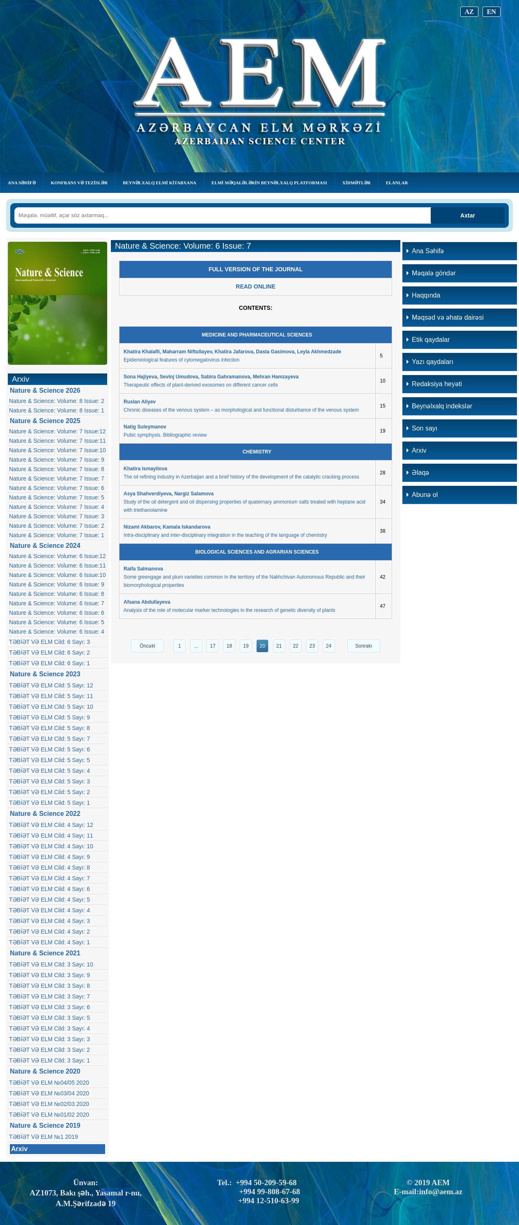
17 (212, 646)
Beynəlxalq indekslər (439, 406)
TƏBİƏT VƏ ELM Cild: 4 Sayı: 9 (49, 857)
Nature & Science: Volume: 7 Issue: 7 (56, 478)
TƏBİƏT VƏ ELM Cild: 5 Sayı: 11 (51, 696)
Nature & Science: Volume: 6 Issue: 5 (56, 622)
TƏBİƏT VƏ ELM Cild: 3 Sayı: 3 (49, 1039)
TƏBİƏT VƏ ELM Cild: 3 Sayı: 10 (51, 964)
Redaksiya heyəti (434, 383)
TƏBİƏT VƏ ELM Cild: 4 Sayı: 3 (49, 921)
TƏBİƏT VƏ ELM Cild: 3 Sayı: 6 (49, 1007)
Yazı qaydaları (429, 361)
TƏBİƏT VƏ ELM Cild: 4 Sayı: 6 (49, 889)
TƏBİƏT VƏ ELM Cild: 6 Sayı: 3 (49, 642)
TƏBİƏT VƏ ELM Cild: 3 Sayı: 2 (49, 1049)
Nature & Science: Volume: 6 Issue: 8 (56, 594)
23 (312, 646)
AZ (469, 11)
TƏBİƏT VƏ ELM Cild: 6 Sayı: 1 (49, 663)
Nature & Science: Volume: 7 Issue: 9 (56, 459)
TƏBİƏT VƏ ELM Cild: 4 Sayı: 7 (49, 878)
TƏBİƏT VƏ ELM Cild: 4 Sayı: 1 (49, 942)
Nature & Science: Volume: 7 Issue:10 (57, 450)
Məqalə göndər (431, 273)
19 (245, 646)
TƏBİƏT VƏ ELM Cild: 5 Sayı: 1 (49, 802)
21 (279, 646)
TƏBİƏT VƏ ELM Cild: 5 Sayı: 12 (51, 685)
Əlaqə (417, 472)
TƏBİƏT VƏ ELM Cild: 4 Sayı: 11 (51, 835)
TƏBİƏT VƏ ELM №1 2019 (43, 1136)
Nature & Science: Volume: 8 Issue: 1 (56, 410)
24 (328, 646)
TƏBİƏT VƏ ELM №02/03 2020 (49, 1104)
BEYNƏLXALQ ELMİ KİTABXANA (159, 182)
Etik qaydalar (428, 339)
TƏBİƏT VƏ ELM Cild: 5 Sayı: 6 (49, 749)
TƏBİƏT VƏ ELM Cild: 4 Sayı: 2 (49, 931)
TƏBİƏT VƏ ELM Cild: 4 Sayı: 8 (49, 867)
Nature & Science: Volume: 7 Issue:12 (57, 431)
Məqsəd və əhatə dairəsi (445, 317)
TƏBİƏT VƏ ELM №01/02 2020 (49, 1114)
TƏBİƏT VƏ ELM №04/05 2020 (49, 1082)
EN (491, 11)
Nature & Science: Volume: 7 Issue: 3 (56, 516)
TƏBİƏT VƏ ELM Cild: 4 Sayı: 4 (49, 910)
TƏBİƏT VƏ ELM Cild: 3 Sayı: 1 (49, 1060)
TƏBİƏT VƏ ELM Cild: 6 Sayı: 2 (49, 652)
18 (229, 646)
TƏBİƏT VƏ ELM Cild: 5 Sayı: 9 (49, 717)
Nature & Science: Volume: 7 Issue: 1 (56, 535)
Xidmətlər (356, 182)
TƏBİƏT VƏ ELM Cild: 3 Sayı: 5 (49, 1017)
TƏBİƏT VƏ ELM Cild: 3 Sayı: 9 (49, 975)
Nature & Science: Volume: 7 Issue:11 (57, 440)
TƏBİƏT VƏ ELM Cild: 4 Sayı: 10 (51, 846)
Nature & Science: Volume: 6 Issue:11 (57, 565)
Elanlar (397, 182)
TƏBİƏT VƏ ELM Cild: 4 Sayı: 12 (51, 825)
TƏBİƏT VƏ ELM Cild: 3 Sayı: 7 (49, 996)
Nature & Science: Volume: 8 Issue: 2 (56, 401)
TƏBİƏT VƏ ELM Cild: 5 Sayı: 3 (49, 781)
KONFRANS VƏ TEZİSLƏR (79, 182)
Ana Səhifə (22, 182)
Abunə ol (422, 494)
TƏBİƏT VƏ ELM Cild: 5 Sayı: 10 (51, 706)
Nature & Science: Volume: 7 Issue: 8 (56, 469)
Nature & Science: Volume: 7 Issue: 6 (56, 488)
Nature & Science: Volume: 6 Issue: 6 (56, 612)
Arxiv (19, 1148)
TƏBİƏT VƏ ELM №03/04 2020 (49, 1093)
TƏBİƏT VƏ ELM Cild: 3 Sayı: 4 (49, 1028)
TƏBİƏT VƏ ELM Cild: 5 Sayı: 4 (49, 770)
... (196, 646)
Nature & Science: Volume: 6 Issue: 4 (56, 631)
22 (295, 646)
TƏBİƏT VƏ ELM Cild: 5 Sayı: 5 (49, 760)
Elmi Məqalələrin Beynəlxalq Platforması (269, 182)
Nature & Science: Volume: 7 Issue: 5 (56, 497)
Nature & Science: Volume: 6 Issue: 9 (56, 584)
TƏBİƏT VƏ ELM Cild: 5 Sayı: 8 (49, 728)
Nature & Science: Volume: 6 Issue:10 (57, 575)
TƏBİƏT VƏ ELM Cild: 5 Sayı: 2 (49, 792)
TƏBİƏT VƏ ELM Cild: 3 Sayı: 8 (49, 985)
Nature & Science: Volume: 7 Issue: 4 (56, 507)
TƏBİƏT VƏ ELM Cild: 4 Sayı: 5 (49, 899)
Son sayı (421, 428)
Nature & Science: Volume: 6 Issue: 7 (56, 603)
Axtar (467, 215)
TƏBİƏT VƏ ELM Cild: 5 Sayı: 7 (49, 738)
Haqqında (423, 295)
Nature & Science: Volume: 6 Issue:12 (57, 556)
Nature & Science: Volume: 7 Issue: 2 (56, 525)
